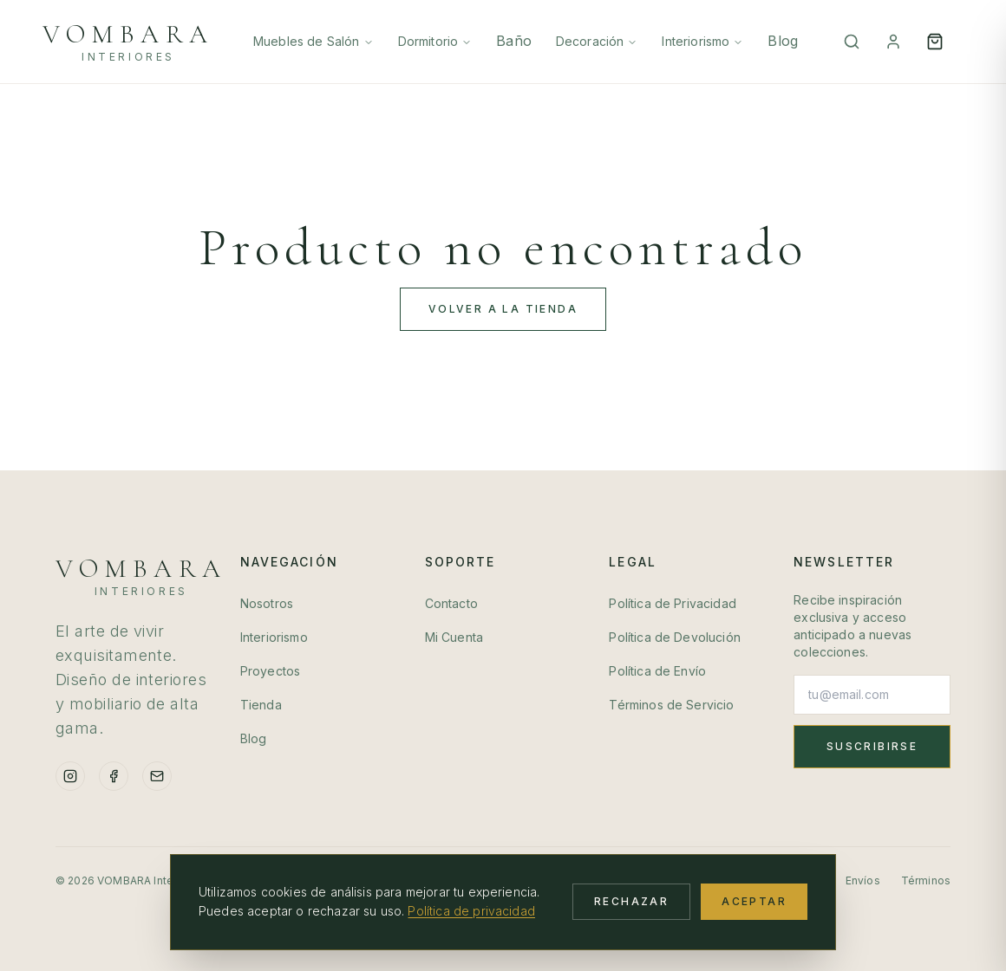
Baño (514, 40)
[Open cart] (934, 41)
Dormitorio (435, 41)
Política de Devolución (675, 637)
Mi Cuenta (454, 637)
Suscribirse (872, 746)
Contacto (451, 603)
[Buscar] (851, 41)
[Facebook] (113, 776)
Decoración (597, 41)
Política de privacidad (471, 910)
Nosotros (266, 603)
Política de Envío (657, 671)
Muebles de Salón (313, 41)
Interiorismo (702, 41)
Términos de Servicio (671, 704)
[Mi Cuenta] (893, 41)
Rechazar (631, 901)
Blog (783, 40)
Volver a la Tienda (503, 308)
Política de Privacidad (672, 603)
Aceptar (754, 901)
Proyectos (270, 671)
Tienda (261, 704)
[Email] (157, 776)
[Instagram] (70, 776)
